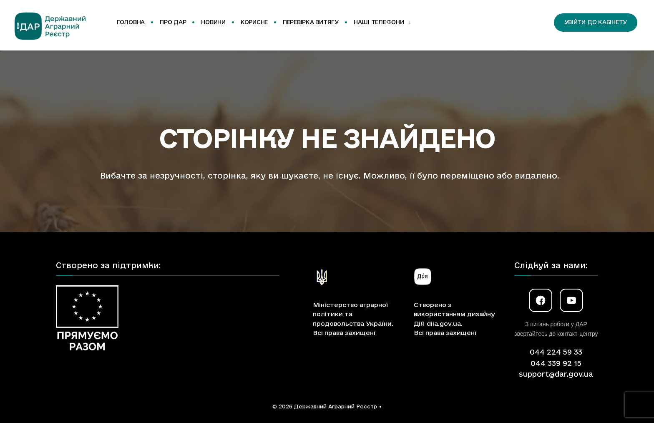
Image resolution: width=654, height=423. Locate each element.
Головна (131, 22)
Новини (213, 22)
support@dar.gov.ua (556, 374)
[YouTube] (571, 300)
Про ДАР (173, 22)
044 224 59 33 (556, 352)
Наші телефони (379, 22)
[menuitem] (381, 22)
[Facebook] (540, 300)
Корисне (254, 22)
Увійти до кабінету (595, 22)
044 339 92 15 (556, 363)
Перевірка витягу (311, 22)
